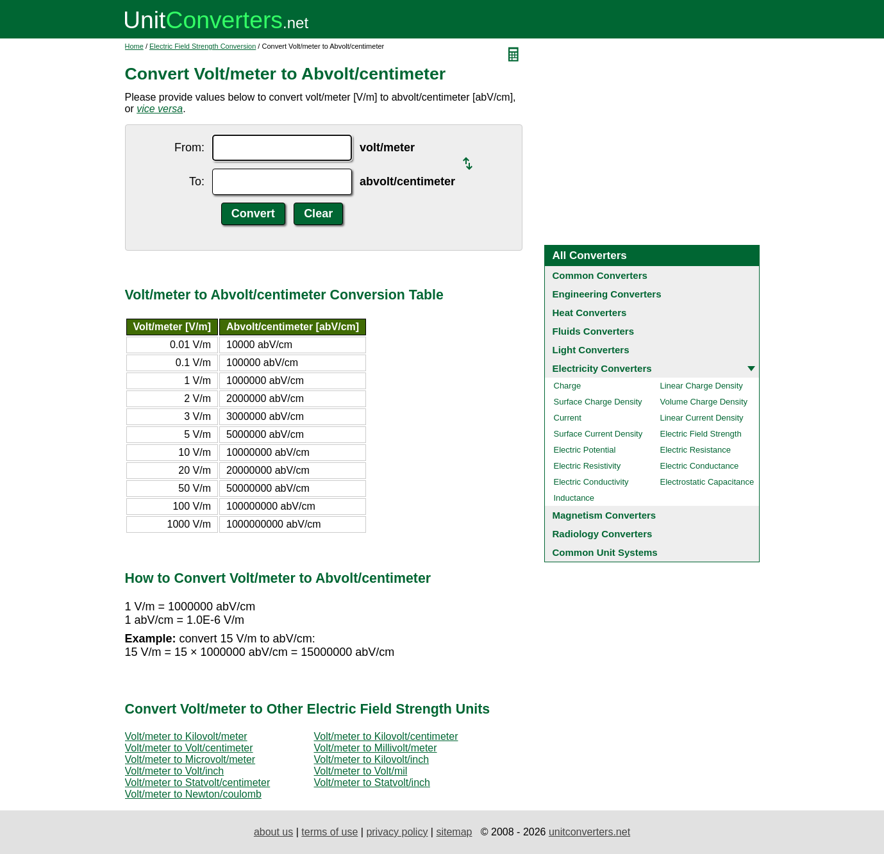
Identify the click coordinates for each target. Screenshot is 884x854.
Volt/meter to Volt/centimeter (189, 747)
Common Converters (600, 275)
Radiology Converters (603, 533)
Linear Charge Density (701, 385)
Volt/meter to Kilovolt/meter (186, 736)
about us (273, 831)
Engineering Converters (607, 294)
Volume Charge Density (704, 401)
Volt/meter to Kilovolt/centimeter (386, 736)
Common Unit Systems (605, 552)
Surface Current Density (598, 434)
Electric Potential (585, 450)
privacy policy (397, 831)
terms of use (329, 831)
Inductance (574, 498)
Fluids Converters (594, 331)
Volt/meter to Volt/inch (174, 771)
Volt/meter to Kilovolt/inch (371, 759)
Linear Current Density (702, 418)
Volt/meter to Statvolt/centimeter (198, 782)
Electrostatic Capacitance (707, 482)
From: (189, 147)
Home (134, 46)
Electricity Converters (602, 368)
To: (196, 181)
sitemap (454, 831)
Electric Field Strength (701, 434)
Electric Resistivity (587, 466)
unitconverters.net (589, 831)
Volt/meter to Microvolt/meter (190, 759)
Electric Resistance (695, 450)
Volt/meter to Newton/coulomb (193, 794)
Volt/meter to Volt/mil (361, 771)
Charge (567, 385)
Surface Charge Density (598, 401)
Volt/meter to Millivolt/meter (375, 747)
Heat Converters (590, 312)
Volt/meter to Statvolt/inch (372, 782)
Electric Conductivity (591, 482)
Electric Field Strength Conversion (202, 46)
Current (567, 418)
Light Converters (591, 349)
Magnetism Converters (604, 515)
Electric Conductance (699, 466)
